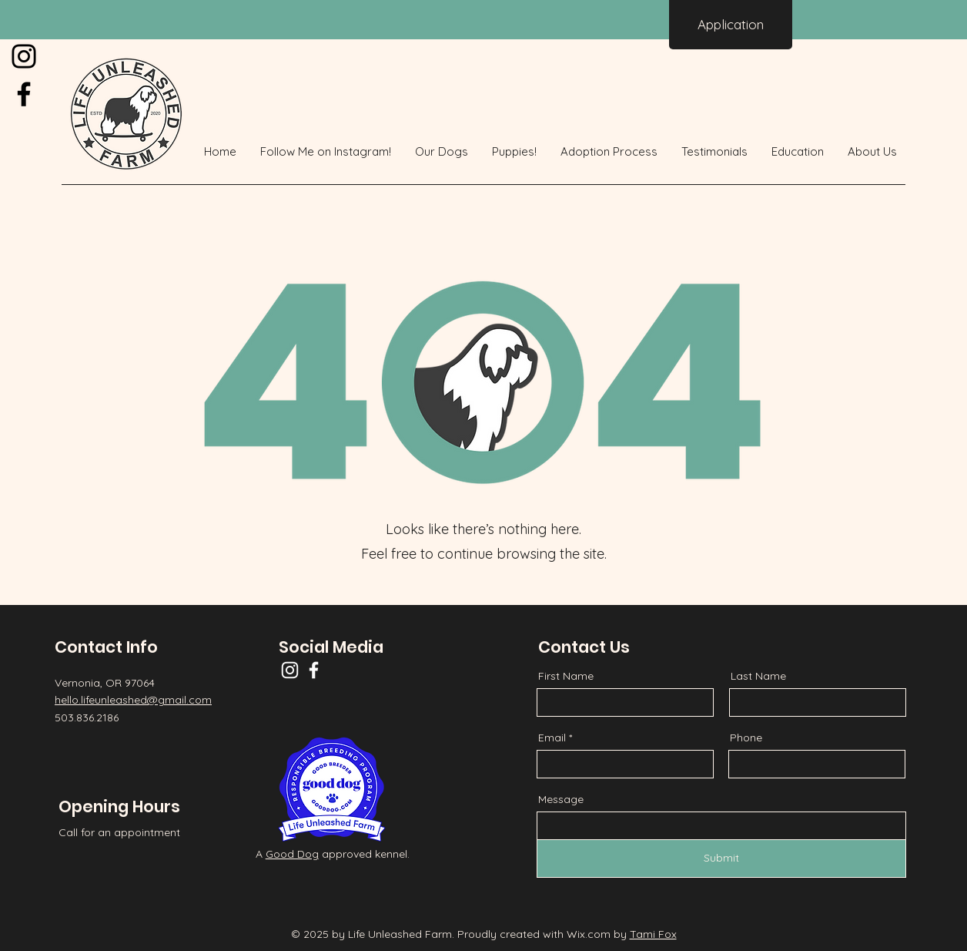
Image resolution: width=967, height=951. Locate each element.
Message (561, 799)
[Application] (730, 24)
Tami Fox (653, 934)
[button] (441, 152)
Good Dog (292, 854)
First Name (566, 675)
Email (552, 737)
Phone (746, 737)
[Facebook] (24, 94)
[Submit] (721, 858)
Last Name (758, 675)
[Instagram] (24, 56)
